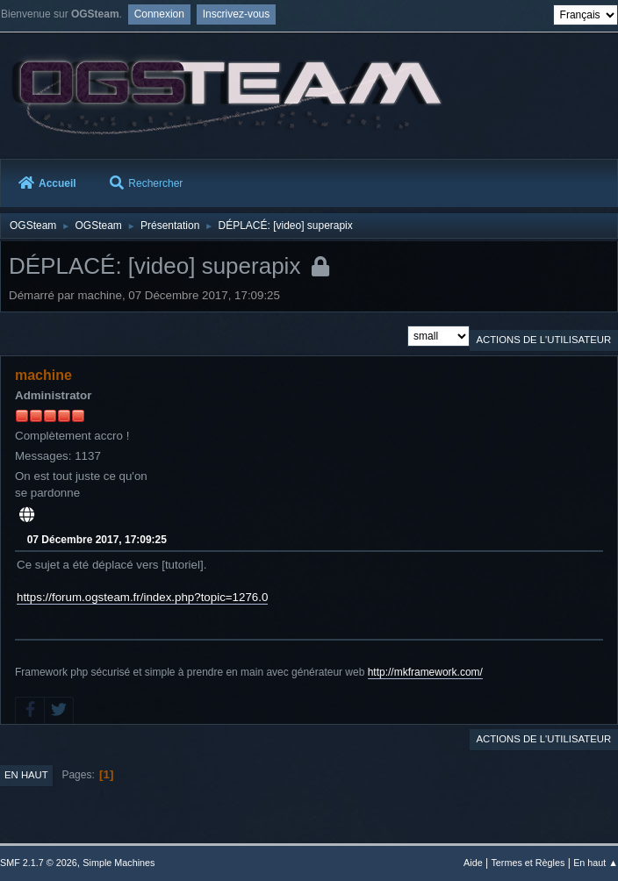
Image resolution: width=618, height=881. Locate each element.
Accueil (47, 183)
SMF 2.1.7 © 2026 (38, 862)
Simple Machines (118, 862)
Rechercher (146, 183)
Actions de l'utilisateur (543, 339)
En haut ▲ (595, 862)
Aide (473, 862)
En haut (26, 775)
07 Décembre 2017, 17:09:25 (97, 540)
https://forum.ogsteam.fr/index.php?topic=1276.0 (142, 597)
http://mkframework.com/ (425, 672)
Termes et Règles (527, 862)
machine (43, 375)
